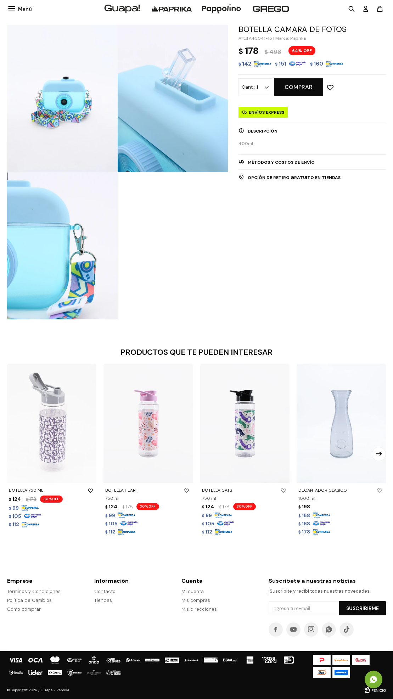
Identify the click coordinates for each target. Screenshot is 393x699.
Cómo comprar (24, 609)
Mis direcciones (199, 609)
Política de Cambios (29, 600)
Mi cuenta (192, 591)
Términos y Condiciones (34, 591)
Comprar (299, 87)
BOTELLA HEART (148, 490)
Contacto (105, 591)
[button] (379, 454)
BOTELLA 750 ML (52, 490)
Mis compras (195, 600)
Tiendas (103, 600)
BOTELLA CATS (245, 490)
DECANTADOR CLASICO (341, 490)
